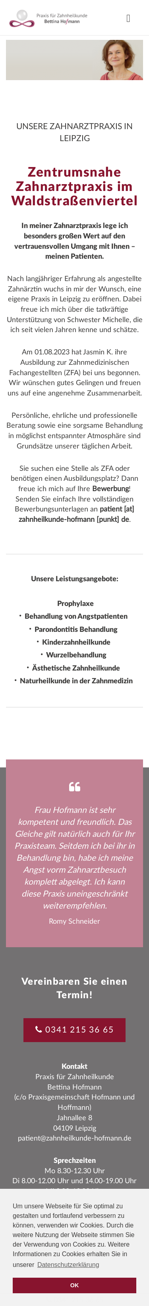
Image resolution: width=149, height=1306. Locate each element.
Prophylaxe (75, 604)
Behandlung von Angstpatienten (76, 617)
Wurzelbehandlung (76, 655)
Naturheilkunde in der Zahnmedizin (76, 681)
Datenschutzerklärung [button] (68, 1264)
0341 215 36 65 (79, 1030)
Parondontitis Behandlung (76, 629)
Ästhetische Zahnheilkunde (76, 668)
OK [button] (74, 1285)
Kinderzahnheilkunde (76, 642)
